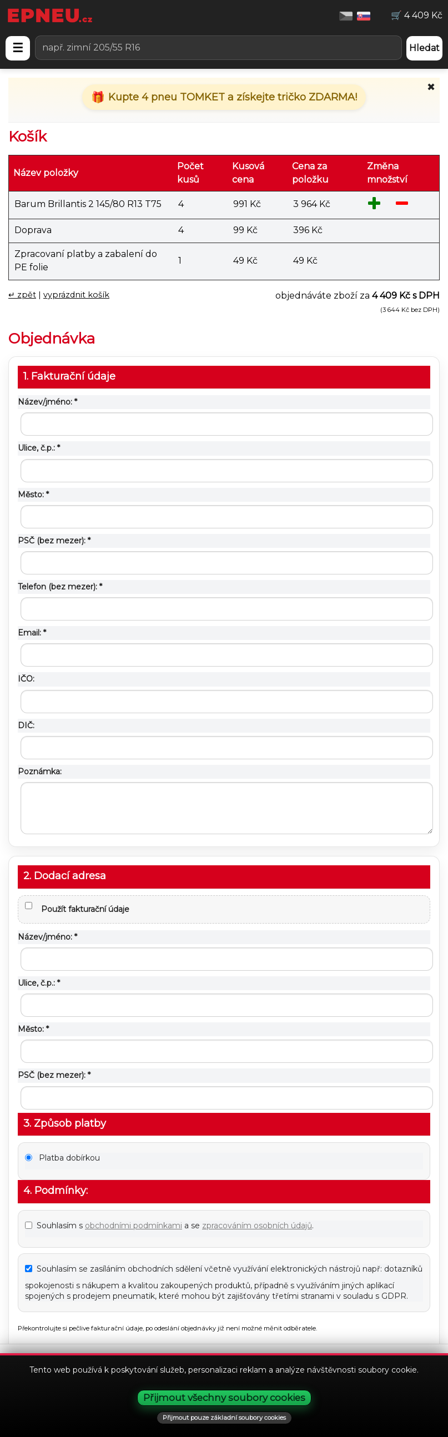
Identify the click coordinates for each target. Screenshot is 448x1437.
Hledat (424, 48)
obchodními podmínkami (133, 1226)
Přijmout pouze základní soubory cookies (224, 1417)
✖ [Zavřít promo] (431, 87)
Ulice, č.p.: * (39, 448)
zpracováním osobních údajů (257, 1226)
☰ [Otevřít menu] (17, 48)
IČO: (26, 679)
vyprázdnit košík (76, 295)
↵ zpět (22, 295)
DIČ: (26, 725)
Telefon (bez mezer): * (60, 587)
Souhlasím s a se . (169, 1226)
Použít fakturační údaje (77, 908)
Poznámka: (40, 772)
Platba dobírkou (62, 1158)
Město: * (33, 495)
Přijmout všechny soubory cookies (224, 1397)
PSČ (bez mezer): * (54, 541)
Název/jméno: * (47, 402)
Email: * (32, 633)
